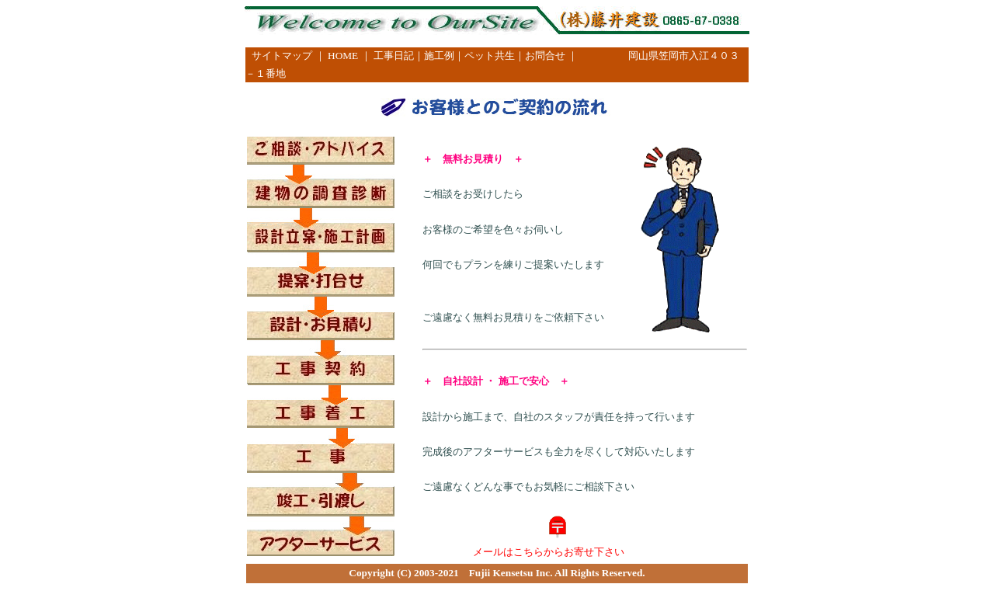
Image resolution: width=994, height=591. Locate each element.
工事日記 (394, 55)
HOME (343, 55)
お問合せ (545, 55)
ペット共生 (489, 55)
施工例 (439, 55)
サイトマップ (282, 55)
